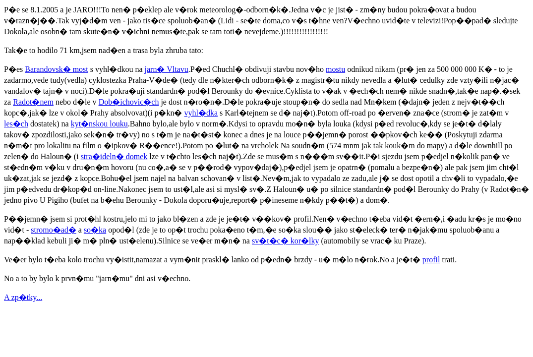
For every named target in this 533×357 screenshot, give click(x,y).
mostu (335, 69)
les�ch (16, 123)
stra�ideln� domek (114, 156)
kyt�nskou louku (99, 123)
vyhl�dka (201, 113)
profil (431, 259)
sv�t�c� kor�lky (285, 241)
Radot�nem (33, 102)
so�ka (95, 230)
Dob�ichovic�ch (129, 102)
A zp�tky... (23, 297)
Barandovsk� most (56, 69)
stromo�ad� (53, 230)
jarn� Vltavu (166, 69)
